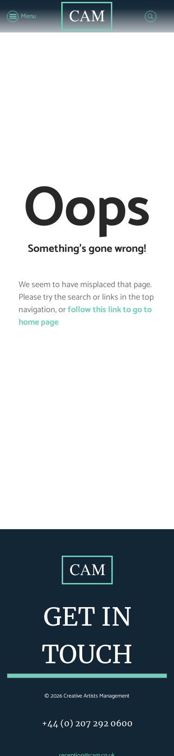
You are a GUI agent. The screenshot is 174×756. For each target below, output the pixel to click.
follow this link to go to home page (85, 316)
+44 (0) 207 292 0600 (87, 723)
